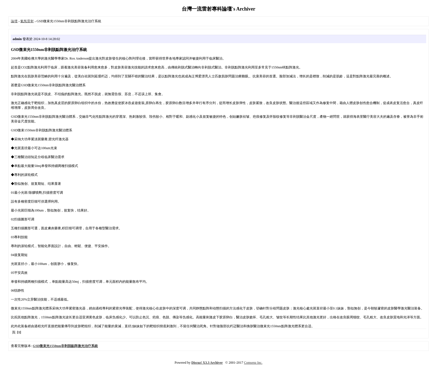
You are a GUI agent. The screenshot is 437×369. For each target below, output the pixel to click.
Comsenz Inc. (253, 363)
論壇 (14, 21)
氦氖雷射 (27, 21)
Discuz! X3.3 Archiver (207, 363)
